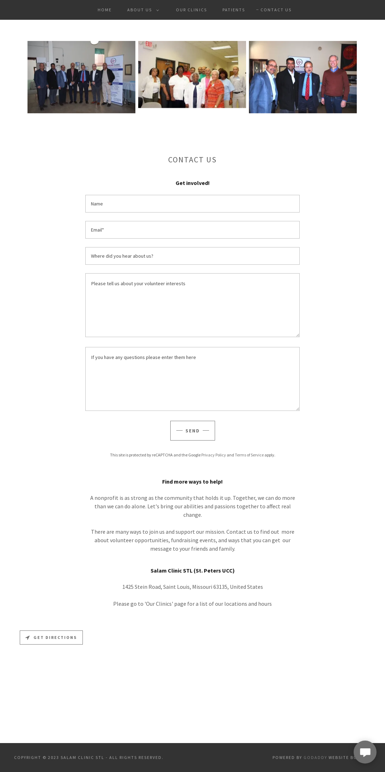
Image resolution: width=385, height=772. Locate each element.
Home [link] (105, 9)
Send (192, 430)
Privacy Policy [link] (213, 454)
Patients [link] (233, 9)
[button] (141, 10)
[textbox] (192, 204)
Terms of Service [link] (249, 454)
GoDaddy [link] (315, 757)
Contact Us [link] (276, 9)
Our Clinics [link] (191, 9)
